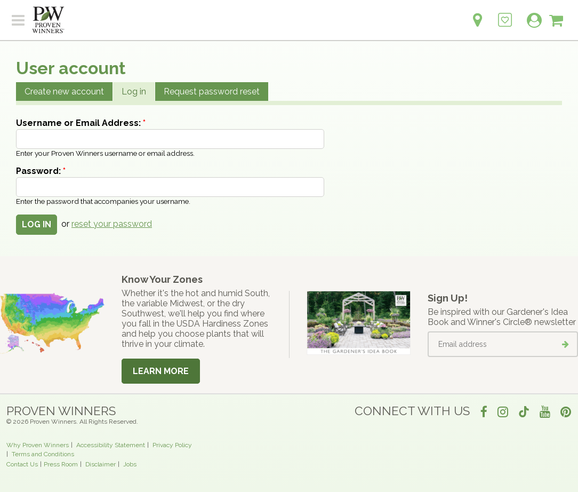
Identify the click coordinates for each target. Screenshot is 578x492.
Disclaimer (100, 464)
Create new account (64, 91)
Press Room (61, 464)
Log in (134, 91)
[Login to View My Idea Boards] (505, 14)
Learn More (161, 371)
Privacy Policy (172, 445)
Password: (41, 171)
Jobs (130, 464)
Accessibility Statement (110, 445)
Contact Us (22, 464)
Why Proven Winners (37, 445)
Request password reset (212, 91)
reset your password (111, 224)
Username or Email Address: (81, 123)
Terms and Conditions (43, 454)
